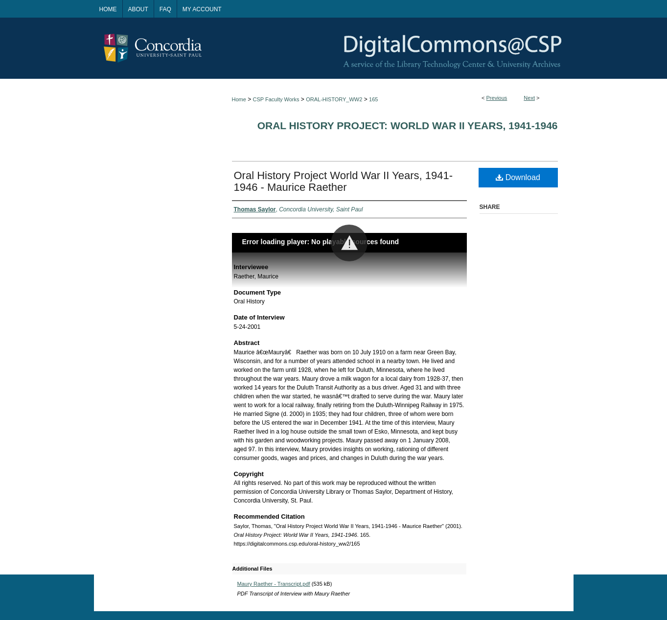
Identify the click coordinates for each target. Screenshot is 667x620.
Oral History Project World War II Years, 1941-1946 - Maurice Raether (343, 181)
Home (239, 99)
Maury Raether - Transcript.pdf (273, 584)
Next (529, 98)
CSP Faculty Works (276, 99)
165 (373, 99)
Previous (496, 98)
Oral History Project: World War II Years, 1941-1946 (407, 125)
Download (518, 177)
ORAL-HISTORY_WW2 (334, 99)
